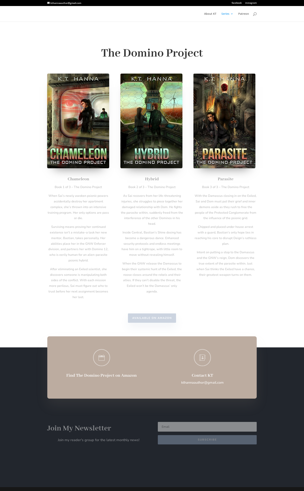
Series (225, 14)
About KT (210, 14)
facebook (237, 3)
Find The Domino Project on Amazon (101, 375)
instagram (251, 3)
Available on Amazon (152, 318)
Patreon (243, 14)
